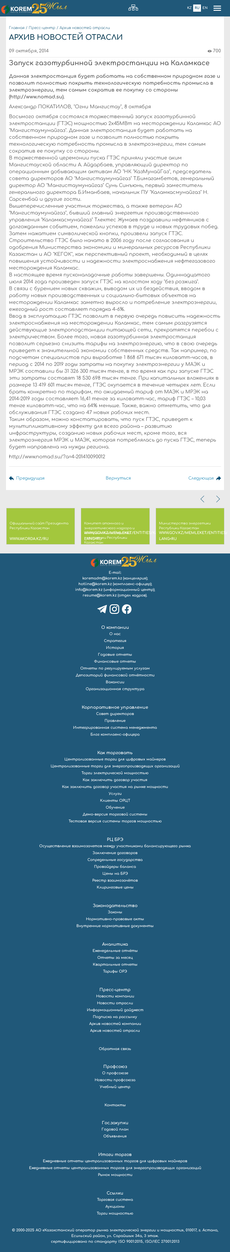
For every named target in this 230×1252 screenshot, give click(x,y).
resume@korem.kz (99, 595)
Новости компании (115, 996)
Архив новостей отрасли (85, 28)
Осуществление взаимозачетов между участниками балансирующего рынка (115, 846)
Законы (115, 912)
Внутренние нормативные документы (115, 926)
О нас (115, 634)
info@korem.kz (88, 590)
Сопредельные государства (115, 860)
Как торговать (115, 753)
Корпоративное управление (115, 707)
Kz (189, 8)
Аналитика (115, 944)
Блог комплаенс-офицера (115, 734)
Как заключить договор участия (115, 780)
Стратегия (115, 641)
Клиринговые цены (115, 887)
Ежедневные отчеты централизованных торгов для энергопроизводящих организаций (115, 1168)
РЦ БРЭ (115, 839)
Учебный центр (115, 1087)
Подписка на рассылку (115, 1017)
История (115, 648)
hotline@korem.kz (95, 584)
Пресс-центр (42, 28)
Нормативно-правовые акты (115, 919)
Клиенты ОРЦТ (115, 800)
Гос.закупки (115, 1123)
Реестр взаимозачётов (115, 880)
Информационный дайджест (115, 1010)
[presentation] (203, 499)
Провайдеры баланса (115, 867)
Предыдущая (31, 478)
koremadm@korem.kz (102, 578)
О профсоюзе (115, 1073)
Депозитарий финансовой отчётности (115, 675)
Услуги (115, 794)
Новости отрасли (115, 1003)
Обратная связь (115, 1049)
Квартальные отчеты (115, 964)
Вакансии (115, 682)
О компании (115, 627)
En (205, 8)
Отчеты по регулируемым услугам (115, 668)
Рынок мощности (115, 1175)
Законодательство (115, 905)
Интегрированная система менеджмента (115, 727)
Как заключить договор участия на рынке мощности (115, 787)
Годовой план (115, 1129)
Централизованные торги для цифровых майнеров (115, 759)
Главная (17, 28)
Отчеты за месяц (115, 958)
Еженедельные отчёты (115, 951)
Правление (115, 721)
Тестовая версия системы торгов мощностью (115, 821)
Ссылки (115, 1193)
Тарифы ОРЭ (115, 971)
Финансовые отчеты (115, 661)
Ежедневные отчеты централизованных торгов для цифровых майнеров (115, 1161)
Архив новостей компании (115, 1024)
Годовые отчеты (115, 654)
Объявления (115, 1136)
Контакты (115, 1105)
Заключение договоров (115, 853)
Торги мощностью (115, 1213)
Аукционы (115, 1206)
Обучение (115, 807)
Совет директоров (115, 714)
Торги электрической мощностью (115, 773)
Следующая (200, 478)
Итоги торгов (115, 1154)
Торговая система (115, 1200)
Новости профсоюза (115, 1080)
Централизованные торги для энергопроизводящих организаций (115, 766)
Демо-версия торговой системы (115, 814)
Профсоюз (115, 1066)
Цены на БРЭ (115, 873)
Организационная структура (115, 689)
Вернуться (118, 478)
